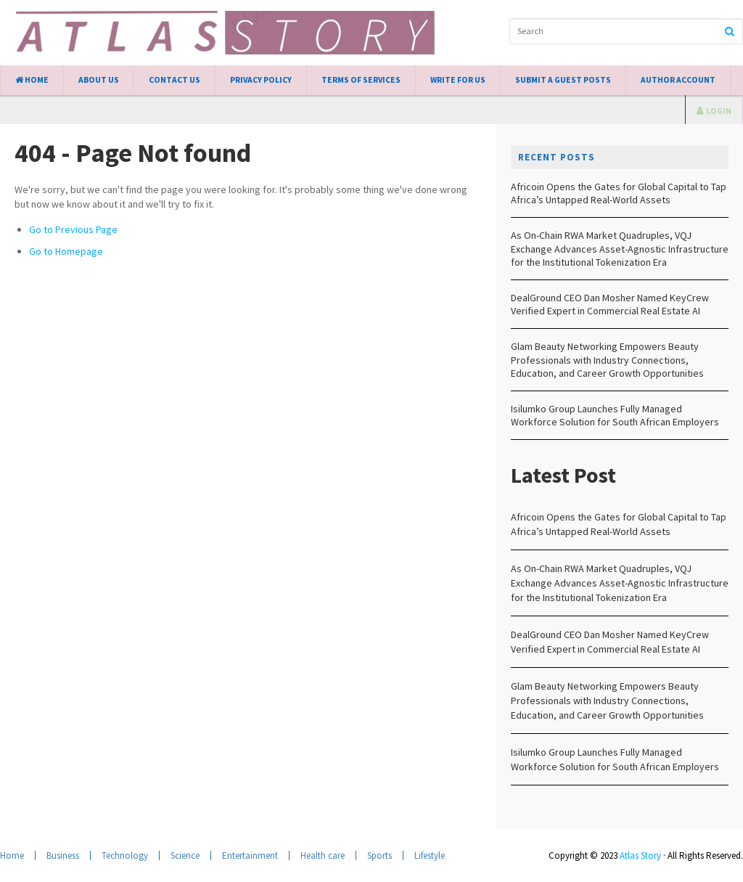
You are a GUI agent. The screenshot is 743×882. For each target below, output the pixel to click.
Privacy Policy (261, 80)
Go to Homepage (66, 251)
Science (185, 855)
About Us (98, 80)
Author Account (678, 80)
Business (62, 855)
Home (32, 80)
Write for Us (457, 80)
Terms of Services (361, 80)
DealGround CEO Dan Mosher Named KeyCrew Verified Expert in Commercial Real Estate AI (610, 304)
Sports (379, 855)
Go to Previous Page (73, 229)
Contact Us (174, 80)
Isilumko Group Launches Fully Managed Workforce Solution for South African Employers (615, 415)
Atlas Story (640, 855)
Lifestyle (429, 855)
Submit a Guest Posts (563, 80)
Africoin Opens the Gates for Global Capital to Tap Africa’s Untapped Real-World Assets (618, 193)
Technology (125, 855)
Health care (322, 855)
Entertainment (250, 855)
